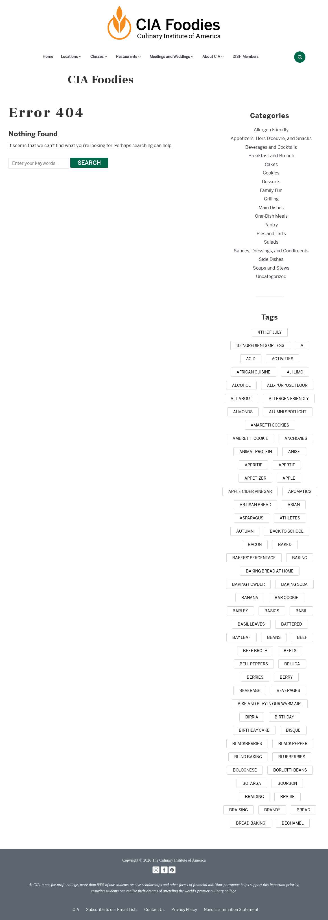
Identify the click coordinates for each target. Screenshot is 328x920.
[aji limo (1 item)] (295, 372)
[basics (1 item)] (272, 610)
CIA (76, 909)
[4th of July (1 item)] (270, 332)
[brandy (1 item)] (272, 809)
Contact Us (154, 909)
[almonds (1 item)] (243, 411)
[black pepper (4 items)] (292, 743)
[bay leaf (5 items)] (241, 637)
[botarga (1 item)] (252, 783)
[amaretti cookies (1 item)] (270, 425)
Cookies (271, 173)
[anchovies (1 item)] (296, 438)
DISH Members (246, 56)
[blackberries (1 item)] (247, 743)
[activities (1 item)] (282, 358)
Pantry (271, 225)
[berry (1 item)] (286, 677)
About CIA (211, 56)
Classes (97, 56)
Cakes (271, 164)
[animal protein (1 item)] (255, 451)
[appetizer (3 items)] (255, 478)
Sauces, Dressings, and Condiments (271, 251)
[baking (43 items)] (299, 557)
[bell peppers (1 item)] (254, 663)
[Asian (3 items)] (294, 504)
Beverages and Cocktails (271, 147)
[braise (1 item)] (287, 796)
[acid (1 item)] (250, 358)
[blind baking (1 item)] (248, 756)
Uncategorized (271, 276)
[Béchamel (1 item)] (293, 823)
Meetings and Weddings (170, 56)
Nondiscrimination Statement (231, 909)
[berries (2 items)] (255, 677)
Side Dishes (271, 259)
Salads (271, 242)
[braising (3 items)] (238, 809)
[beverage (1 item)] (249, 690)
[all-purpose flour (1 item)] (287, 385)
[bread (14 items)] (303, 809)
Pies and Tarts (271, 233)
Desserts (271, 181)
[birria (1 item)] (251, 717)
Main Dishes (271, 207)
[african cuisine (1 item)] (253, 372)
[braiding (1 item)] (254, 796)
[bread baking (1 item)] (250, 823)
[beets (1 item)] (290, 650)
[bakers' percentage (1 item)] (254, 557)
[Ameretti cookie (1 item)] (250, 438)
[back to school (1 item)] (286, 531)
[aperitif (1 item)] (253, 464)
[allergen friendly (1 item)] (289, 398)
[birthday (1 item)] (284, 717)
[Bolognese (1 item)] (245, 770)
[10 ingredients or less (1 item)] (260, 345)
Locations (69, 56)
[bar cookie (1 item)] (286, 597)
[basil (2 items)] (301, 610)
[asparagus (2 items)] (251, 518)
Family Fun (271, 190)
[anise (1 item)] (294, 451)
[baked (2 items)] (285, 544)
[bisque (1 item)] (293, 730)
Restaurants (126, 56)
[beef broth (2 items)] (255, 650)
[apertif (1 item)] (287, 464)
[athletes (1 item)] (290, 518)
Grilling (271, 199)
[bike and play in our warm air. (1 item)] (270, 703)
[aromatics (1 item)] (299, 491)
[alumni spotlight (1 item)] (287, 411)
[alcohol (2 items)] (241, 385)
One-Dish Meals (271, 216)
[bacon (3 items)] (255, 544)
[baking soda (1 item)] (294, 584)
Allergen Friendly (271, 129)
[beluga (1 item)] (292, 663)
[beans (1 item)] (274, 637)
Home (48, 56)
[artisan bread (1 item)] (255, 504)
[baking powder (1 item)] (248, 584)
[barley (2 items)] (240, 610)
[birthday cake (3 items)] (254, 730)
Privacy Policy (184, 909)
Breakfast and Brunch (271, 155)
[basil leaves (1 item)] (251, 624)
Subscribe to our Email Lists (111, 909)
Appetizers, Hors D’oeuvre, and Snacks (271, 138)
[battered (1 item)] (291, 624)
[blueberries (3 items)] (291, 756)
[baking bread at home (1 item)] (269, 571)
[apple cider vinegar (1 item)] (250, 491)
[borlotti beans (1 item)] (290, 770)
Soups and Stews (271, 268)
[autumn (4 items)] (244, 531)
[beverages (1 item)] (288, 690)
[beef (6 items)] (302, 637)
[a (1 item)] (302, 345)
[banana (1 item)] (249, 597)
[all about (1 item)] (241, 398)
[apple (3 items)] (289, 478)
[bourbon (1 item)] (287, 783)
